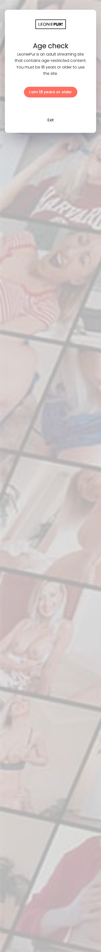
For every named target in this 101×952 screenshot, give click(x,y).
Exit (50, 120)
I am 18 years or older (50, 92)
